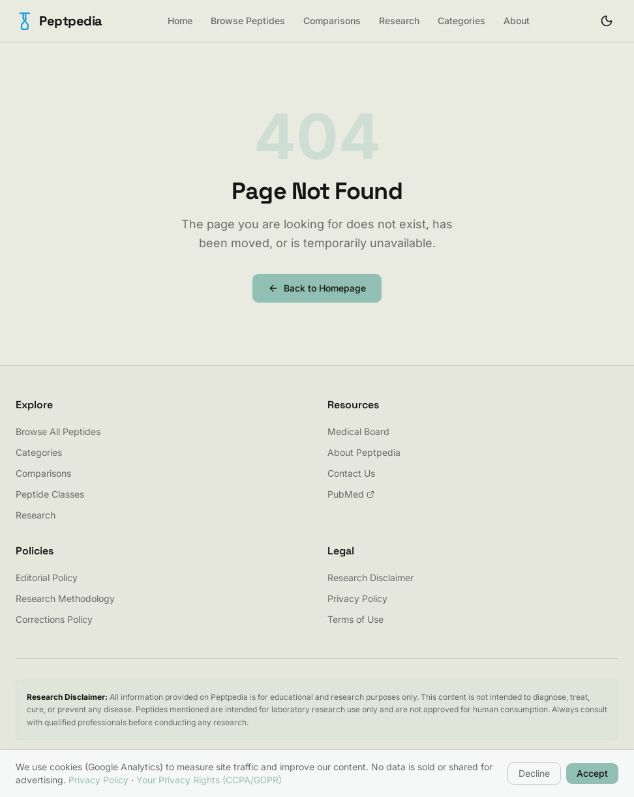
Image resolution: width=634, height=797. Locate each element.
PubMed (350, 494)
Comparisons (332, 20)
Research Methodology (65, 598)
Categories (461, 20)
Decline (534, 773)
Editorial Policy (47, 577)
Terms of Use (355, 619)
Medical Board (358, 431)
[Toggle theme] (606, 21)
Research (399, 20)
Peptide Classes (50, 494)
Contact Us (351, 473)
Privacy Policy (357, 598)
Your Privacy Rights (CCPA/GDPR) (209, 779)
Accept (592, 773)
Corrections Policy (54, 619)
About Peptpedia (363, 452)
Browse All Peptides (58, 431)
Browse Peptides (248, 20)
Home (180, 20)
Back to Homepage (317, 287)
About (517, 20)
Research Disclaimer (370, 577)
